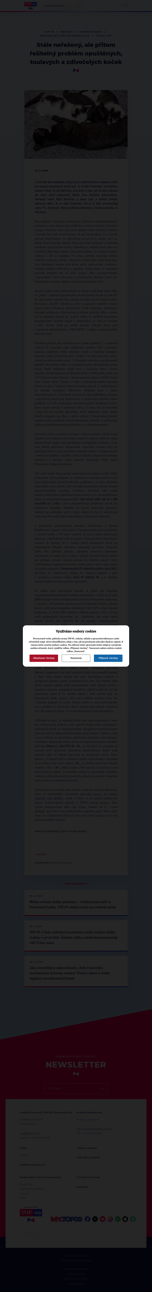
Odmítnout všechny (44, 658)
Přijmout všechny (108, 658)
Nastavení (76, 658)
